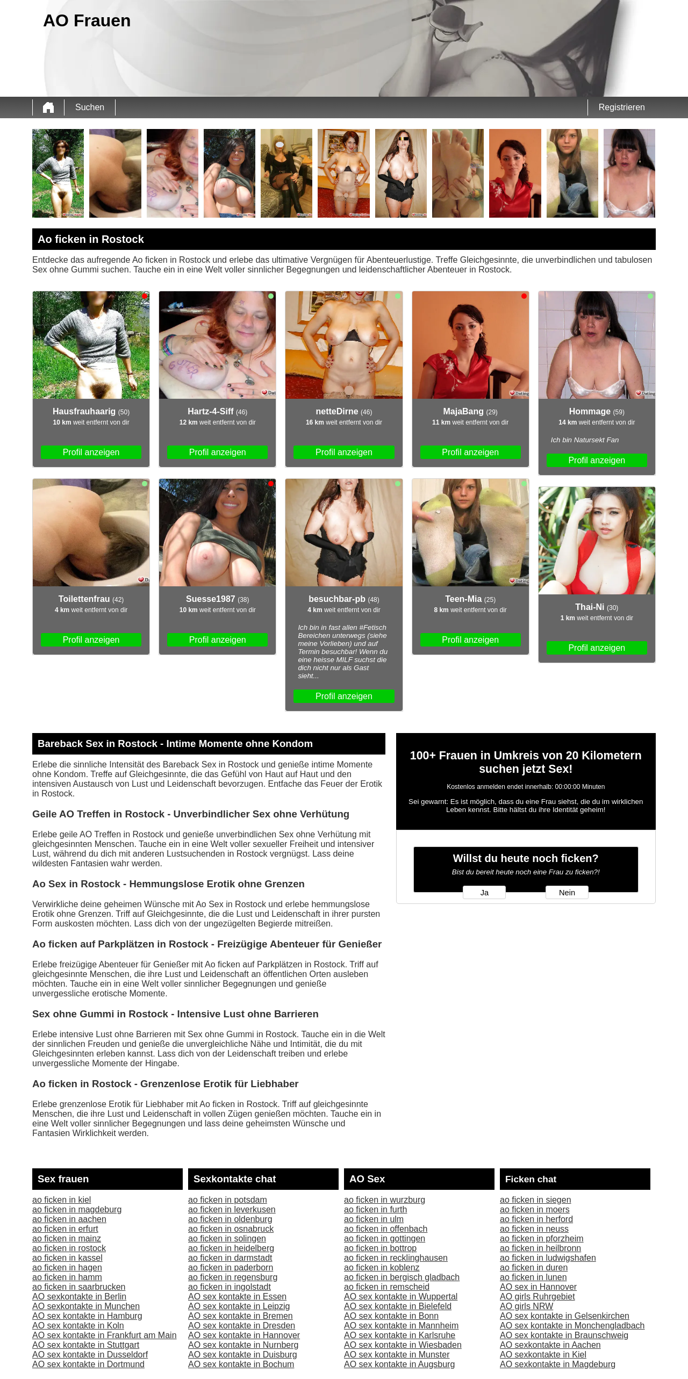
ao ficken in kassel (67, 1257)
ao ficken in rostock (69, 1248)
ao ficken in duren (534, 1267)
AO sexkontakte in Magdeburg (557, 1364)
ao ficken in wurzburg (384, 1199)
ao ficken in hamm (67, 1277)
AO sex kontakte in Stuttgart (85, 1344)
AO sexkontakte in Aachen (550, 1344)
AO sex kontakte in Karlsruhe (399, 1335)
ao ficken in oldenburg (230, 1219)
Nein (567, 892)
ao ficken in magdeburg (76, 1209)
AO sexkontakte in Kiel (543, 1354)
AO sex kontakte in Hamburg (87, 1315)
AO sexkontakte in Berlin (79, 1296)
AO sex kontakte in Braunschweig (564, 1335)
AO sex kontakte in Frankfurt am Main (104, 1335)
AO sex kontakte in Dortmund (88, 1364)
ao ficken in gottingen (384, 1238)
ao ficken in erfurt (65, 1228)
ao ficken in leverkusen (232, 1209)
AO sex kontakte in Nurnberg (243, 1344)
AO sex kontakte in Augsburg (399, 1364)
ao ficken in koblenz (382, 1267)
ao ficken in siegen (535, 1199)
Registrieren (622, 107)
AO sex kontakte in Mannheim (401, 1325)
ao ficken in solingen (227, 1238)
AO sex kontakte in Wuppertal (400, 1296)
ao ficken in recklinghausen (396, 1257)
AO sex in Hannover (538, 1286)
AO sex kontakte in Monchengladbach (572, 1325)
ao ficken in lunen (533, 1277)
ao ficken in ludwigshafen (548, 1257)
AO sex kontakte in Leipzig (239, 1306)
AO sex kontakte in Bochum (241, 1364)
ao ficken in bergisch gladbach (402, 1277)
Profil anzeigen (91, 452)
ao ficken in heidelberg (231, 1248)
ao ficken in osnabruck (231, 1228)
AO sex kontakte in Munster (397, 1354)
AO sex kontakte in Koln (78, 1325)
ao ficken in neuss (534, 1228)
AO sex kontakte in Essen (237, 1296)
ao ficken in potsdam (227, 1199)
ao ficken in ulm (374, 1219)
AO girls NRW (526, 1306)
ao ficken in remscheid (386, 1286)
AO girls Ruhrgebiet (537, 1296)
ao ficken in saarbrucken (78, 1286)
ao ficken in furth (375, 1209)
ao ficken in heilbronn (540, 1248)
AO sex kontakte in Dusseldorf (90, 1354)
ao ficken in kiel (61, 1199)
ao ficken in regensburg (232, 1277)
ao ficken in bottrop (380, 1248)
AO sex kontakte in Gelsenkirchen (564, 1315)
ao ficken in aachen (69, 1219)
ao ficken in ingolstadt (229, 1286)
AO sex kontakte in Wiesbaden (403, 1344)
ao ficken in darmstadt (230, 1257)
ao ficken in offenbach (385, 1228)
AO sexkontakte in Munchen (86, 1306)
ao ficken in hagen (67, 1267)
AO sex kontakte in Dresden (241, 1325)
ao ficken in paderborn (230, 1267)
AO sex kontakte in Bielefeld (398, 1306)
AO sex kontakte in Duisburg (242, 1354)
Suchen (89, 107)
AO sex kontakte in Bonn (391, 1315)
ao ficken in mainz (66, 1238)
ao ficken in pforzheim (542, 1238)
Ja (485, 892)
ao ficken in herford (536, 1219)
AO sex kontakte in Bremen (240, 1315)
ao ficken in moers (535, 1209)
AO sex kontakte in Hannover (244, 1335)
